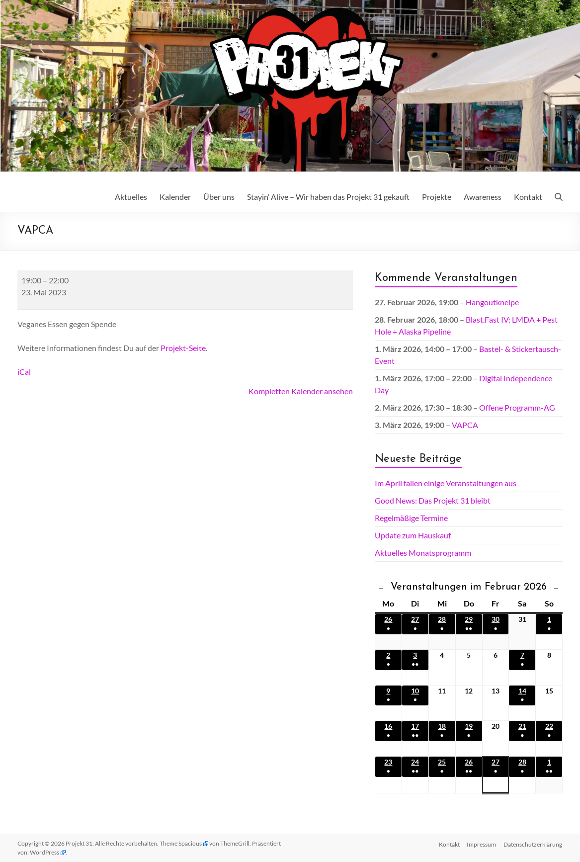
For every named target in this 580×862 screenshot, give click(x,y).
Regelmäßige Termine (411, 517)
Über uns (219, 196)
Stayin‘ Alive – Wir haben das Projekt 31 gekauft (328, 196)
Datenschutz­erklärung (533, 843)
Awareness (482, 196)
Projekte (436, 196)
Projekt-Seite (183, 347)
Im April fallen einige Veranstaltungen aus (445, 483)
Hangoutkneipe (492, 302)
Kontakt (528, 196)
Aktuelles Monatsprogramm (423, 552)
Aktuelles (131, 196)
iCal (24, 371)
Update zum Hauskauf (413, 535)
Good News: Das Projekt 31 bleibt (433, 500)
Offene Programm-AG (517, 407)
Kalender (175, 196)
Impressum (481, 843)
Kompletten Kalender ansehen (301, 391)
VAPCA (465, 425)
